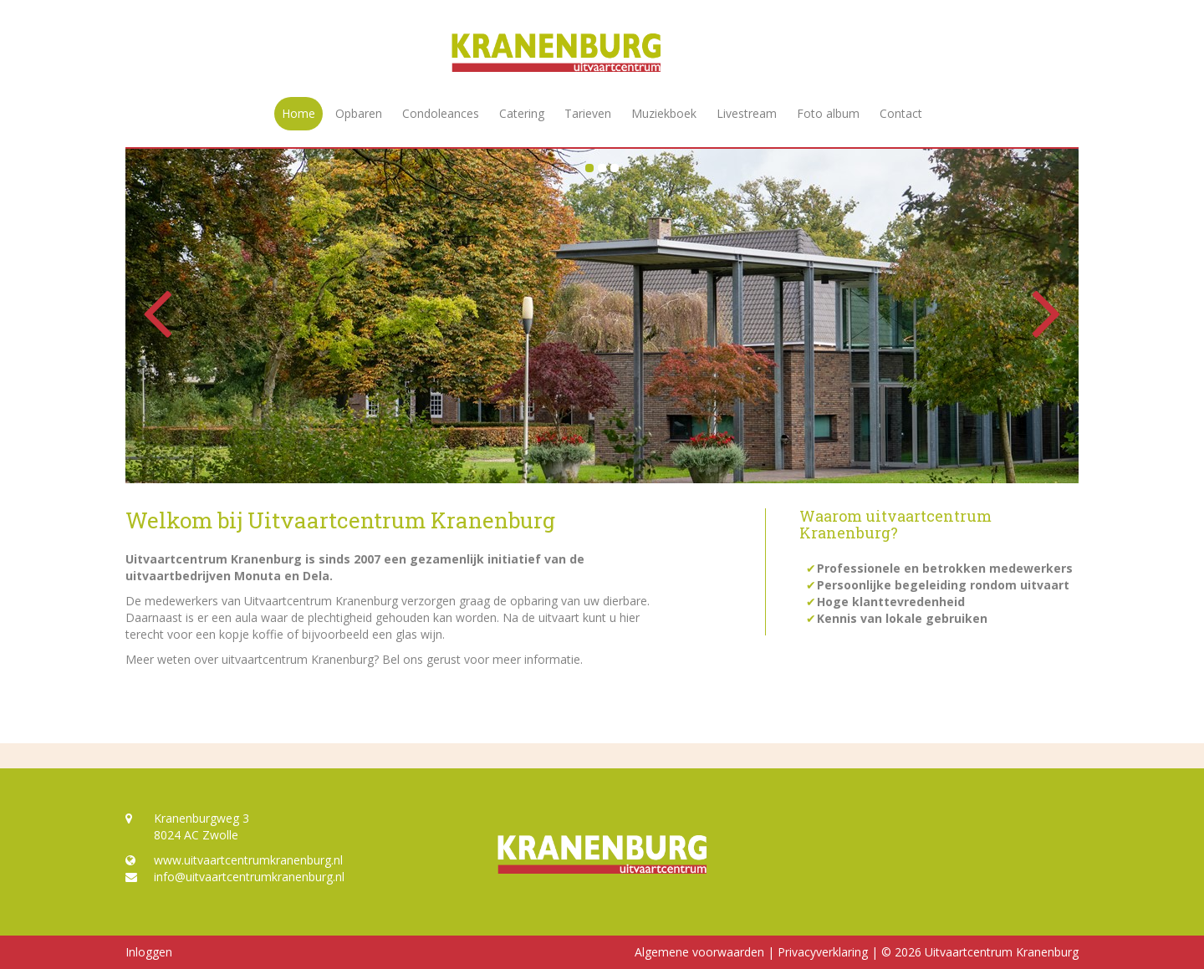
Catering (521, 113)
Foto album (828, 113)
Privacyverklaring (823, 952)
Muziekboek (663, 113)
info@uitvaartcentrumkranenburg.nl (234, 877)
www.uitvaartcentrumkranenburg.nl (234, 860)
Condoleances (440, 113)
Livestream (747, 113)
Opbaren (358, 113)
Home (298, 113)
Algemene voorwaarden (699, 952)
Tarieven (587, 113)
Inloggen (148, 952)
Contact (901, 113)
